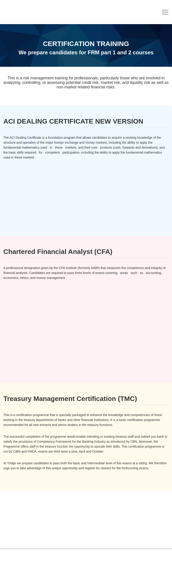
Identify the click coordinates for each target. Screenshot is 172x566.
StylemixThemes (99, 557)
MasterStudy (33, 557)
